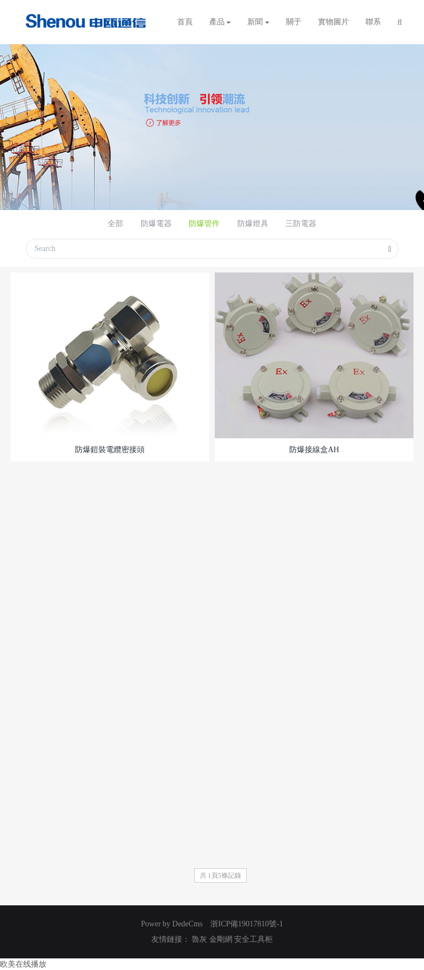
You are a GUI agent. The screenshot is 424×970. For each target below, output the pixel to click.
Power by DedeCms (172, 924)
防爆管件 (204, 223)
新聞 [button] (258, 22)
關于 (293, 22)
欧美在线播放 (23, 964)
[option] (212, 127)
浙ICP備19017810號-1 (246, 924)
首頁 (185, 22)
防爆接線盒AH (314, 449)
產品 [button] (220, 22)
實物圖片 (333, 22)
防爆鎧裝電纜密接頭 (110, 449)
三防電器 (300, 223)
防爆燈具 (252, 223)
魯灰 (199, 939)
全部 (115, 223)
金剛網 (220, 939)
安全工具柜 (253, 939)
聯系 (373, 22)
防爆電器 (156, 223)
